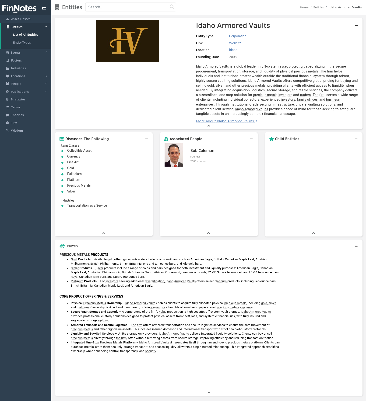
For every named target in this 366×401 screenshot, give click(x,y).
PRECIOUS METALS (75, 218)
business (254, 90)
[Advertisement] (323, 284)
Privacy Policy (186, 396)
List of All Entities (25, 34)
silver (320, 76)
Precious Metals (94, 266)
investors (261, 85)
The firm (185, 71)
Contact (218, 396)
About (152, 396)
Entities (318, 7)
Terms (204, 396)
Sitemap (166, 396)
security (332, 90)
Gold (74, 223)
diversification (154, 245)
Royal (74, 240)
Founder (195, 142)
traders (280, 85)
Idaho (190, 76)
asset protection (217, 66)
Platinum (77, 245)
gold (311, 76)
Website (176, 43)
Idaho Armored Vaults (138, 66)
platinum (221, 245)
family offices (228, 90)
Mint (96, 240)
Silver (75, 231)
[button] (104, 124)
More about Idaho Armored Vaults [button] (151, 106)
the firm (121, 301)
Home (304, 7)
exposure (246, 271)
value (162, 275)
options (103, 284)
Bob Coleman (202, 136)
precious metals (165, 71)
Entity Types (22, 42)
